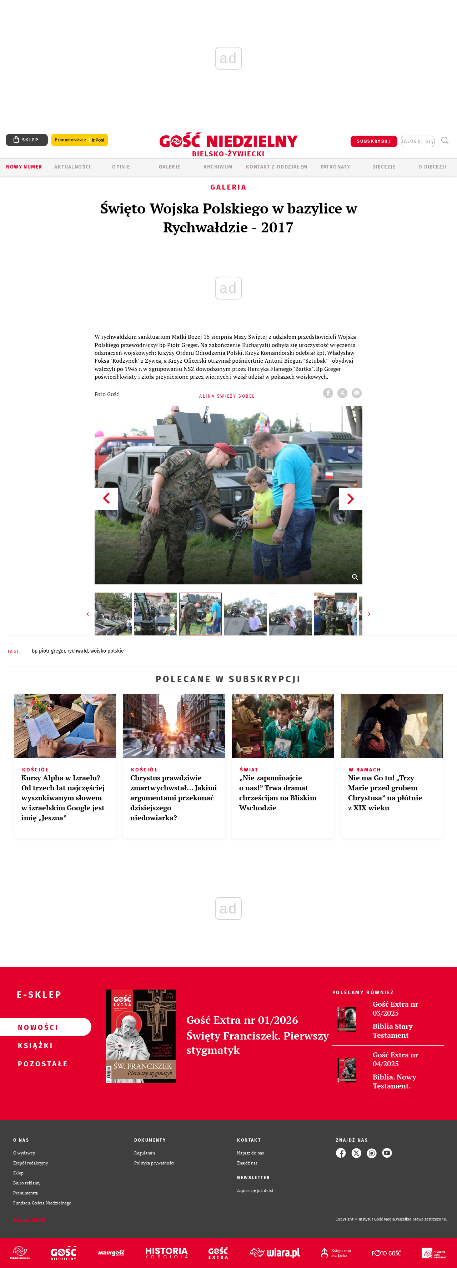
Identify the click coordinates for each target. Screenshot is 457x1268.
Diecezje (384, 167)
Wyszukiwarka (444, 140)
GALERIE (170, 167)
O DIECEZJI (432, 167)
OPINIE (121, 167)
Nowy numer (24, 167)
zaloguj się (417, 141)
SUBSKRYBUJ (374, 141)
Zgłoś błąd (29, 1219)
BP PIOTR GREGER (48, 651)
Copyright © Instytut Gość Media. (366, 1219)
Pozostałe (34, 1063)
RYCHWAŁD (77, 651)
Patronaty (336, 167)
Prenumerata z (80, 140)
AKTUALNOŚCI (72, 167)
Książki (34, 1045)
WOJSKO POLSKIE (107, 651)
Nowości (34, 1027)
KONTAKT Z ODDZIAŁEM (277, 167)
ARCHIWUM (218, 167)
